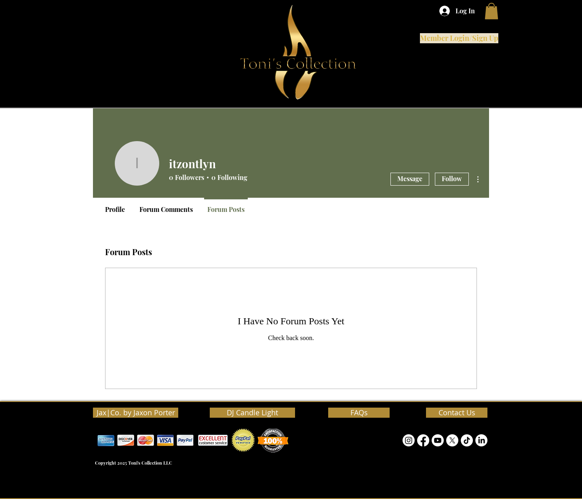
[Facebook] (423, 440)
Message (409, 178)
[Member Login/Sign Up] (459, 38)
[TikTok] (467, 440)
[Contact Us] (456, 413)
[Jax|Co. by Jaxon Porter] (135, 413)
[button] (491, 11)
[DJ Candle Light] (252, 413)
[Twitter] (452, 440)
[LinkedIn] (481, 440)
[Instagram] (409, 440)
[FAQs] (359, 413)
